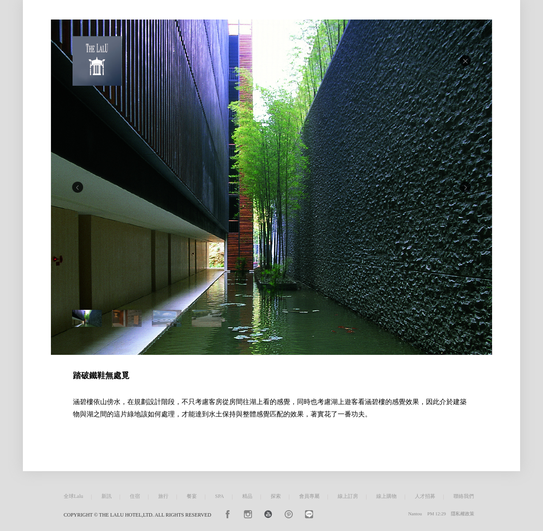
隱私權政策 (462, 513)
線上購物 (386, 496)
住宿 (135, 496)
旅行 (163, 496)
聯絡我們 (463, 496)
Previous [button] (77, 187)
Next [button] (465, 187)
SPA (219, 496)
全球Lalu (73, 496)
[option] (271, 187)
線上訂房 (348, 496)
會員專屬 (309, 496)
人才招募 (425, 496)
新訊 (106, 496)
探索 (276, 496)
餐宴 (192, 496)
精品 (247, 496)
